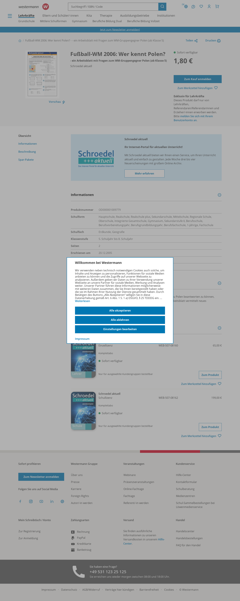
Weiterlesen (82, 301)
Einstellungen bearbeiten (120, 329)
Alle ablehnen (120, 320)
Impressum (82, 338)
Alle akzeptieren (120, 310)
